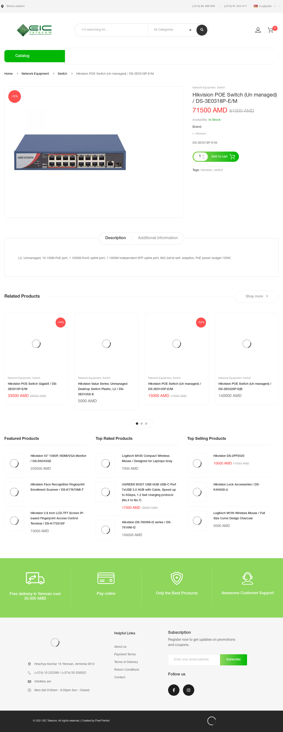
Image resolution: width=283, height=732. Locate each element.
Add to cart (219, 156)
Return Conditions (126, 670)
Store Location (13, 6)
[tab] (115, 238)
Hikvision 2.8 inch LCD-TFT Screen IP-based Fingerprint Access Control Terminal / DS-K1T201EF (57, 518)
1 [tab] (137, 423)
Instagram (188, 690)
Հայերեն (263, 6)
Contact (119, 677)
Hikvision (200, 134)
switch (218, 170)
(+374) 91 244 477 (235, 6)
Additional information (158, 238)
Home (8, 74)
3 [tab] (146, 423)
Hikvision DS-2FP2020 (228, 456)
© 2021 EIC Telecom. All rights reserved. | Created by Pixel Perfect (71, 721)
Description (115, 238)
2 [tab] (141, 423)
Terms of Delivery (126, 662)
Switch (62, 74)
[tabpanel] (36, 359)
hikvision (206, 170)
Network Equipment (35, 74)
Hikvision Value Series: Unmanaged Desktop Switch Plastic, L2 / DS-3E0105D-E (103, 389)
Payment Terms (125, 654)
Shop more (257, 296)
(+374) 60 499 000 (203, 6)
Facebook (173, 690)
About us (120, 647)
